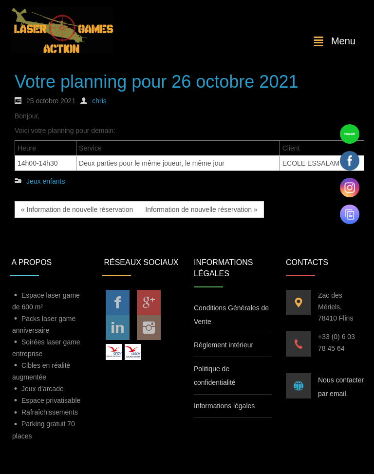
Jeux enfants (45, 181)
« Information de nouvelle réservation (77, 209)
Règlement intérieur (223, 345)
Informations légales (224, 406)
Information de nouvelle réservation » (201, 209)
